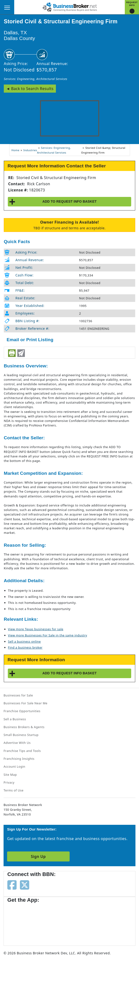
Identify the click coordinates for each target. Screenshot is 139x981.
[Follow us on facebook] (12, 884)
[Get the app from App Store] (24, 922)
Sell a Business (15, 719)
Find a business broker (25, 647)
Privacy (9, 782)
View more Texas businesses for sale (35, 629)
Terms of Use (13, 790)
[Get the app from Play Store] (62, 922)
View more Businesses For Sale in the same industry (47, 635)
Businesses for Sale (18, 695)
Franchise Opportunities (22, 711)
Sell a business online (24, 641)
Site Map (10, 774)
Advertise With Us (17, 743)
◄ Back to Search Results (30, 88)
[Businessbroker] (69, 6)
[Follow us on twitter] (24, 884)
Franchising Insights (19, 758)
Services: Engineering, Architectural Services (35, 79)
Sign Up (38, 856)
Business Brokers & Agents (24, 727)
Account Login (14, 766)
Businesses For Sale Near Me (25, 703)
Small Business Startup (21, 735)
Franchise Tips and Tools (22, 751)
